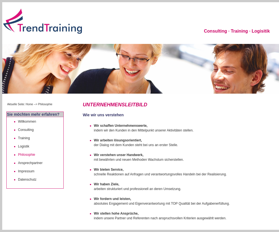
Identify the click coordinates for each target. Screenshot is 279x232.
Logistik (23, 146)
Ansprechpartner (30, 163)
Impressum (26, 171)
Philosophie (26, 155)
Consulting (26, 130)
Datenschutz (27, 179)
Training (24, 138)
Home (29, 104)
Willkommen (27, 121)
